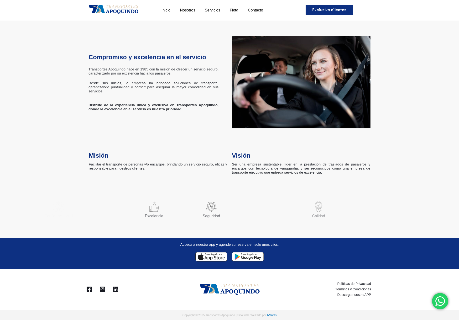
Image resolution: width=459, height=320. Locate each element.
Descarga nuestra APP (356, 294)
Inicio (166, 10)
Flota (234, 10)
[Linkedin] (116, 289)
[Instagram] (102, 289)
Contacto (255, 10)
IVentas (271, 314)
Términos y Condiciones (355, 288)
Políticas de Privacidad (356, 283)
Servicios (212, 10)
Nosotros (187, 10)
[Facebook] (89, 289)
